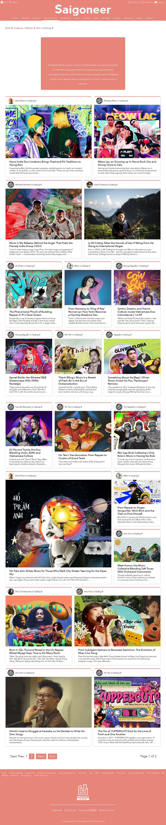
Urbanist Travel (107, 810)
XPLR (91, 773)
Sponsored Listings (127, 773)
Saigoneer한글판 (87, 810)
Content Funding (14, 773)
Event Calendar (143, 773)
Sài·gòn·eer (70, 810)
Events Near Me (101, 773)
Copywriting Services (62, 773)
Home (4, 773)
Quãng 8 (52, 65)
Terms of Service (29, 775)
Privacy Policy (16, 775)
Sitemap (159, 773)
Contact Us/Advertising (43, 773)
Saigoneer (56, 810)
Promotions (113, 773)
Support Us (27, 773)
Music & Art (32, 28)
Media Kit (5, 775)
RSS (152, 773)
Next (41, 756)
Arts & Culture (14, 28)
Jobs (85, 773)
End (52, 756)
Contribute (76, 773)
